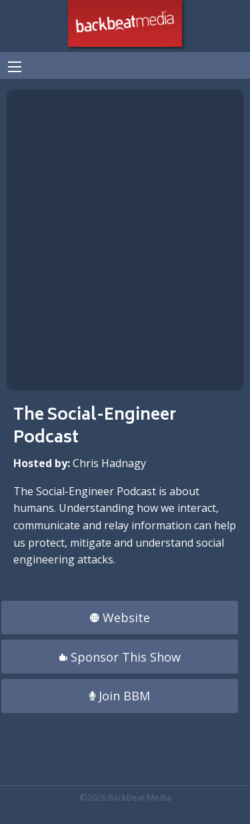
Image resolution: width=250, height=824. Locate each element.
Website (120, 617)
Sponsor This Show (120, 657)
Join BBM (119, 696)
